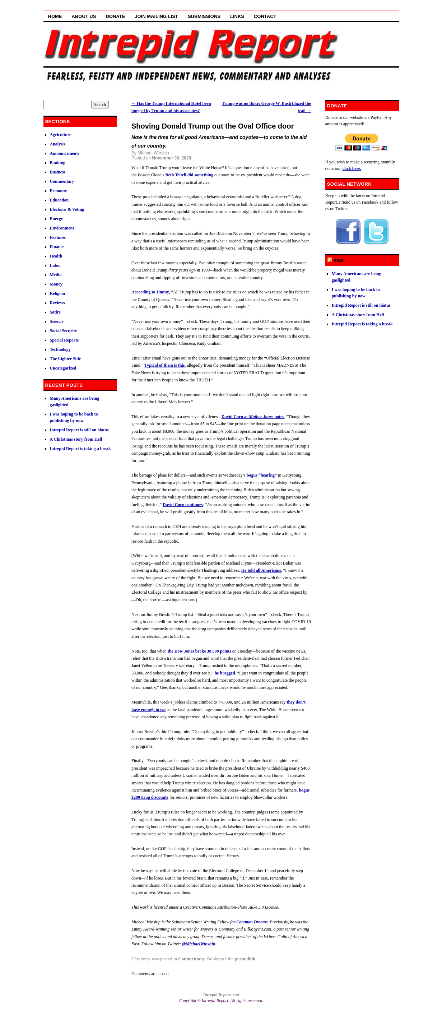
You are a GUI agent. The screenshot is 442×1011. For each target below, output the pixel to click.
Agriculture (60, 134)
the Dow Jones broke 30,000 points (199, 651)
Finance (57, 246)
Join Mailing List (156, 16)
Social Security (63, 330)
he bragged (225, 673)
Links (237, 16)
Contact (265, 16)
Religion (57, 293)
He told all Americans (261, 570)
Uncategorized (63, 368)
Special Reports (64, 340)
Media (56, 274)
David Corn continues (183, 504)
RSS (339, 260)
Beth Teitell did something (189, 174)
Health (56, 256)
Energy (56, 218)
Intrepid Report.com (221, 994)
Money (56, 284)
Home (55, 16)
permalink (245, 958)
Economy (58, 190)
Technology (60, 349)
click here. (352, 168)
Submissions (204, 16)
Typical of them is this (164, 365)
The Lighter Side (65, 358)
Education (59, 200)
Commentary (191, 958)
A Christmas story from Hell (76, 439)
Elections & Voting (67, 209)
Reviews (57, 302)
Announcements (65, 153)
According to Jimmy (150, 292)
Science (57, 321)
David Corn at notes (253, 416)
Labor (55, 265)
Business (58, 172)
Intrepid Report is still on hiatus (79, 429)
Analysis (57, 144)
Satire (55, 312)
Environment (62, 228)
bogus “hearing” (262, 475)
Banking (57, 162)
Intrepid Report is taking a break (80, 448)
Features (58, 237)
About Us (84, 16)
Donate (115, 16)
